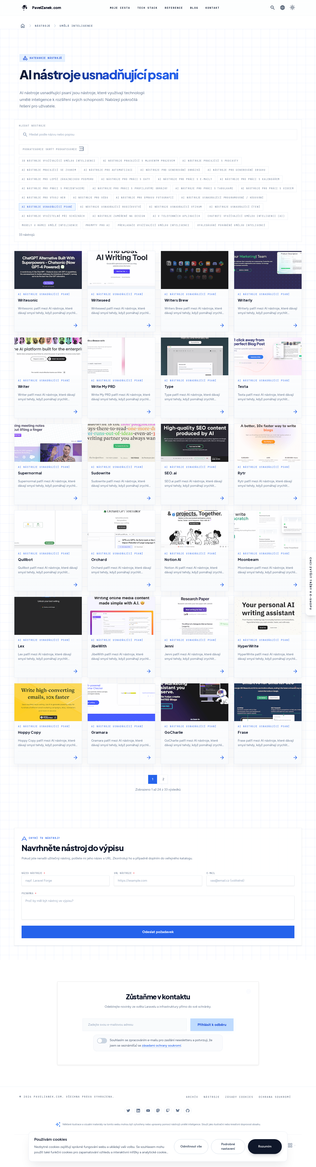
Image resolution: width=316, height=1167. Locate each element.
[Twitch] (168, 1111)
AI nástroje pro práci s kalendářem (250, 179)
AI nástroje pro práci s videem (267, 188)
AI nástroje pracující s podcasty (210, 160)
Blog (192, 7)
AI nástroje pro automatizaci (108, 169)
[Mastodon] (158, 1111)
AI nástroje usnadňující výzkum (175, 206)
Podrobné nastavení (228, 1146)
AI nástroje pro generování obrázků (170, 169)
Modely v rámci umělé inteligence (50, 225)
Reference (172, 7)
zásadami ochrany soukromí (161, 1045)
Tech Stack (146, 7)
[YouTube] (148, 1111)
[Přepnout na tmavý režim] (292, 8)
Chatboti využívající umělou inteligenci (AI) (246, 216)
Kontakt (209, 7)
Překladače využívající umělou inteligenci (154, 225)
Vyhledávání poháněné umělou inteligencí (231, 225)
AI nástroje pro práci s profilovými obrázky (130, 188)
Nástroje (42, 25)
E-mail (211, 879)
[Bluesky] (178, 1111)
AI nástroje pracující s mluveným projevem (139, 160)
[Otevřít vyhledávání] (273, 8)
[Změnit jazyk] (282, 8)
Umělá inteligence (75, 25)
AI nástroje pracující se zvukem (49, 169)
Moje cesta (120, 7)
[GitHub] (188, 1111)
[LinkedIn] (138, 1111)
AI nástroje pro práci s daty (125, 179)
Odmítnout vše (191, 1146)
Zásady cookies (241, 1096)
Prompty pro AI (98, 225)
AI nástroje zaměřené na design (119, 216)
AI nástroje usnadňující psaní (47, 206)
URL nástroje (124, 879)
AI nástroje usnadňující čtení (234, 206)
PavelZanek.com (46, 1096)
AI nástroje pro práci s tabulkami (204, 188)
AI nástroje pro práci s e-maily (185, 179)
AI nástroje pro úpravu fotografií (145, 197)
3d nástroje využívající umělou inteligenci (59, 160)
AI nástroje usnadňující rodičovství (111, 206)
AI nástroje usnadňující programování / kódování (222, 197)
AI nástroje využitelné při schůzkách (53, 216)
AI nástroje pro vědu (90, 197)
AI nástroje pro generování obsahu (236, 169)
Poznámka (29, 900)
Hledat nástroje (32, 125)
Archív (195, 1096)
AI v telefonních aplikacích (176, 216)
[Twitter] (128, 1111)
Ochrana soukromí (275, 1096)
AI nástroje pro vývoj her (44, 197)
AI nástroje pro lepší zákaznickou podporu (58, 179)
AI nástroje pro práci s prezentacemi (53, 188)
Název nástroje (33, 879)
